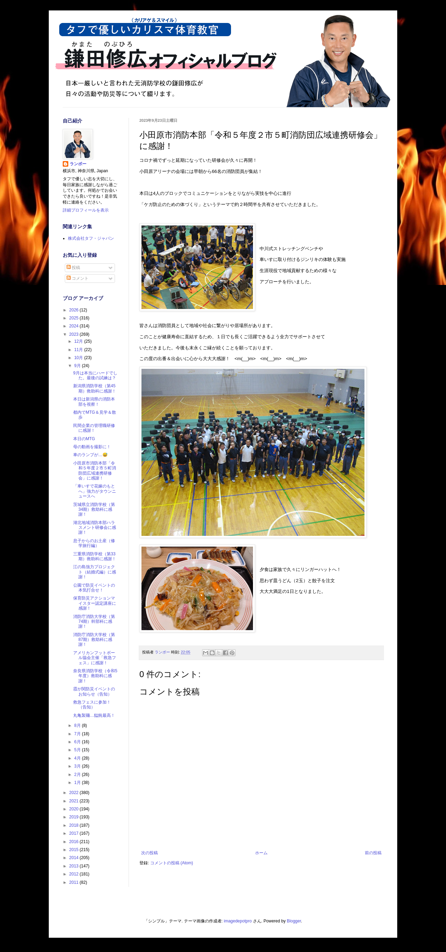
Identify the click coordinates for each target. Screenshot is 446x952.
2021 (74, 801)
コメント (78, 278)
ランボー (78, 163)
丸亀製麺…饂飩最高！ (94, 715)
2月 (78, 774)
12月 (79, 341)
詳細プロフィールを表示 (86, 210)
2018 (74, 825)
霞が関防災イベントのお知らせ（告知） (94, 691)
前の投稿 (373, 852)
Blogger (294, 921)
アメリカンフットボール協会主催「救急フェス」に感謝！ (94, 657)
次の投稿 (149, 852)
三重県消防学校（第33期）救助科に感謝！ (94, 556)
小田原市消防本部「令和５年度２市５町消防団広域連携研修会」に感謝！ (94, 471)
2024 (74, 326)
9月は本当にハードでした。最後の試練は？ (95, 375)
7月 (78, 733)
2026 (74, 310)
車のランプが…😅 (90, 454)
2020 (74, 809)
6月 (78, 741)
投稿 (73, 267)
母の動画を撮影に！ (92, 446)
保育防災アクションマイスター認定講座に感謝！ (94, 603)
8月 (78, 725)
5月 (78, 749)
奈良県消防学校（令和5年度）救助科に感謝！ (95, 675)
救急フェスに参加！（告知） (92, 704)
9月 (78, 365)
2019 (74, 817)
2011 (74, 882)
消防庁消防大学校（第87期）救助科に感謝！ (94, 639)
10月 (79, 357)
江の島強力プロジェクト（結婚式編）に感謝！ (94, 571)
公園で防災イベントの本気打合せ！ (94, 588)
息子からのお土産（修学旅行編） (94, 543)
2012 (74, 874)
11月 (79, 349)
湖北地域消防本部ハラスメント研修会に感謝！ (94, 527)
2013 (74, 866)
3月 (78, 766)
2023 (74, 334)
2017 (74, 833)
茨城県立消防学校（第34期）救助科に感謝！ (94, 509)
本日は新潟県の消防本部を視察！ (94, 401)
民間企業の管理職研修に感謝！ (94, 428)
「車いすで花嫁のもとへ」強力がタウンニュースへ (94, 491)
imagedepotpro (238, 921)
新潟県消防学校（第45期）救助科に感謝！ (94, 388)
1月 (78, 782)
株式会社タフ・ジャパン (91, 238)
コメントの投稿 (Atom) (171, 862)
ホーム (261, 852)
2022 (74, 792)
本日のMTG (84, 438)
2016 (74, 841)
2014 (74, 857)
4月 (78, 758)
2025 (74, 318)
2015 (74, 849)
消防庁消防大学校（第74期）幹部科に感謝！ (94, 621)
